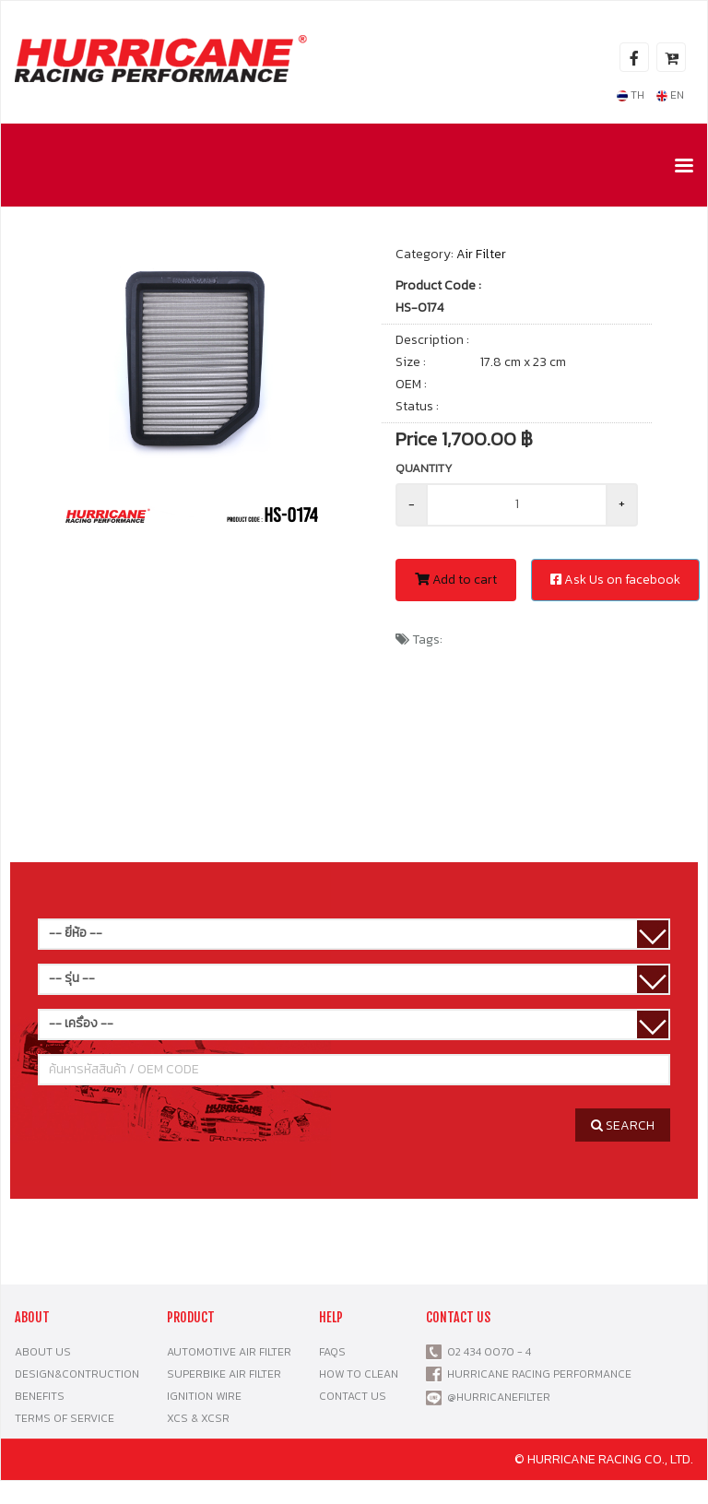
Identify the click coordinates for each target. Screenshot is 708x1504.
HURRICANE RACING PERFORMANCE (536, 1374)
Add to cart (456, 579)
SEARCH (623, 1125)
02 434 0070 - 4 (486, 1352)
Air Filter (481, 254)
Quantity (424, 468)
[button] (314, 269)
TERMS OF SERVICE (64, 1418)
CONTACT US (352, 1396)
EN (670, 95)
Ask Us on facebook (615, 579)
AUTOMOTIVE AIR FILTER (229, 1352)
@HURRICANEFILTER (498, 1397)
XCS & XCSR (198, 1418)
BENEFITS (40, 1396)
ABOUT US (43, 1352)
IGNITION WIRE (204, 1396)
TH (630, 95)
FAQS (332, 1352)
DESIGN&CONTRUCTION (77, 1374)
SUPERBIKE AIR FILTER (224, 1374)
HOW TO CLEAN (358, 1374)
